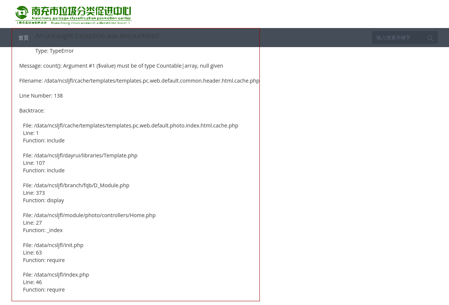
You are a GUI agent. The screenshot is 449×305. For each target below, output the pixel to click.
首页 (23, 37)
